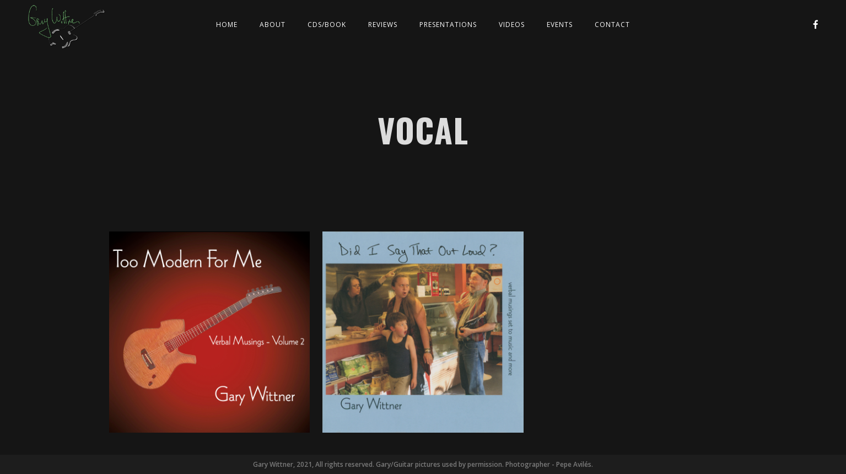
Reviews (382, 24)
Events (560, 24)
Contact (612, 24)
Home (227, 24)
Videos (512, 24)
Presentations (448, 24)
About (272, 24)
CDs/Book (327, 24)
